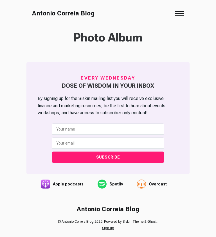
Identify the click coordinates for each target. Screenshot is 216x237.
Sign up (108, 228)
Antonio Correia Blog (63, 13)
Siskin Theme (133, 222)
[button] (179, 13)
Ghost (152, 222)
